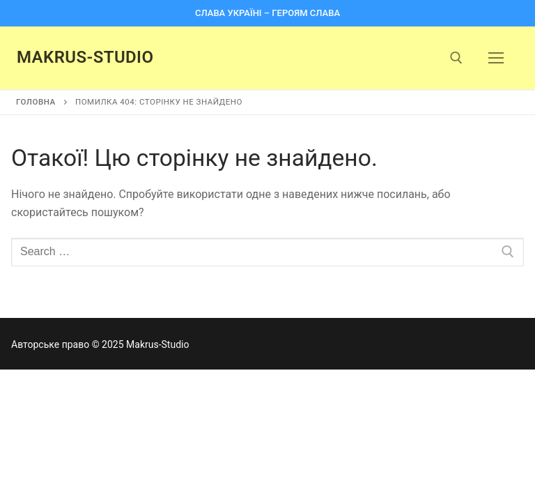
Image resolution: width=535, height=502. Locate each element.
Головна (36, 102)
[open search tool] (456, 58)
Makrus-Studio (85, 57)
